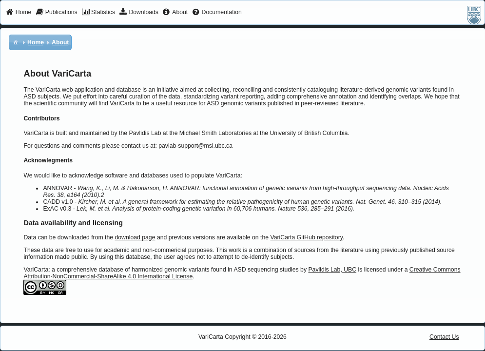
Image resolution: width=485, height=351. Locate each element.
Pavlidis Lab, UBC (332, 269)
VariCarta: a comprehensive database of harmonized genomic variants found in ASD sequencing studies (160, 269)
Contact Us (444, 336)
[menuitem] (19, 13)
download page (135, 237)
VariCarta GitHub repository (306, 237)
